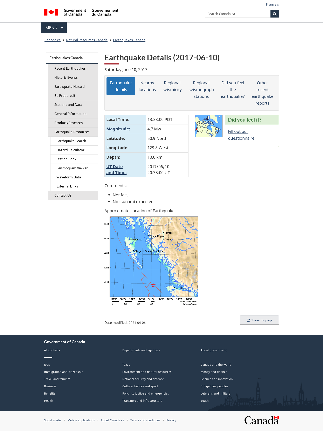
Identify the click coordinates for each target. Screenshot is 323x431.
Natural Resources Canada (87, 40)
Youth (205, 401)
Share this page (259, 320)
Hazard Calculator (70, 150)
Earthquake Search (71, 141)
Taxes (126, 365)
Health (48, 401)
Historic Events (66, 77)
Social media (53, 420)
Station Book (66, 159)
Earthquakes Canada (129, 40)
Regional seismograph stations (201, 89)
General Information (70, 113)
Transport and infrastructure (142, 401)
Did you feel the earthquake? (233, 89)
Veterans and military (215, 393)
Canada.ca (52, 40)
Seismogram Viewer (72, 168)
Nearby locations (147, 86)
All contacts (52, 350)
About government (214, 350)
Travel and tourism (57, 379)
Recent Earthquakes (70, 68)
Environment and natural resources (147, 372)
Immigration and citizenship (63, 372)
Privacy (171, 420)
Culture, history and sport (140, 386)
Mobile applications (81, 420)
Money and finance (214, 372)
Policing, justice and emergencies (145, 393)
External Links (67, 186)
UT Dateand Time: (116, 169)
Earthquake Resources (72, 132)
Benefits (49, 393)
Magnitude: (118, 129)
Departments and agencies (141, 350)
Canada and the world (216, 365)
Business (50, 386)
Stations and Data (68, 104)
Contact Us (62, 195)
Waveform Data (68, 177)
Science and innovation (217, 379)
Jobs (47, 365)
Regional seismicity (172, 86)
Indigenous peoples (214, 386)
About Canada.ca (112, 420)
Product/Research (68, 123)
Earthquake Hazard (69, 86)
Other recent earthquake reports (262, 93)
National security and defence (143, 379)
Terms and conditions (145, 420)
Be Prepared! (64, 95)
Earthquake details (121, 86)
